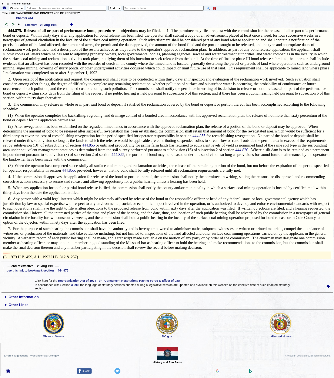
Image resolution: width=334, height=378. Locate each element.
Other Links (18, 305)
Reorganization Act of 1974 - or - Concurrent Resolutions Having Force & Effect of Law (119, 280)
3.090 (75, 285)
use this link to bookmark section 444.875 (37, 270)
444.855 (199, 136)
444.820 (241, 150)
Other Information (24, 297)
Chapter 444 (24, 18)
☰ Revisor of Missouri (18, 4)
